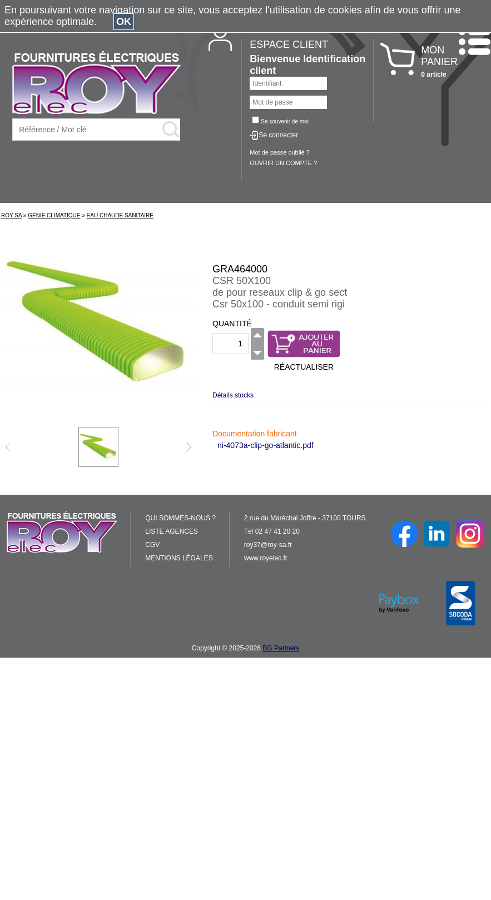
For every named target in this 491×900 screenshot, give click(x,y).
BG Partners (280, 648)
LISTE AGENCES (171, 531)
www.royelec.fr (265, 558)
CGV (152, 545)
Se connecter (278, 135)
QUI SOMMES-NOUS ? (180, 518)
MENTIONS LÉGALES (178, 558)
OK (123, 21)
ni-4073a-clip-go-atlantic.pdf (265, 445)
